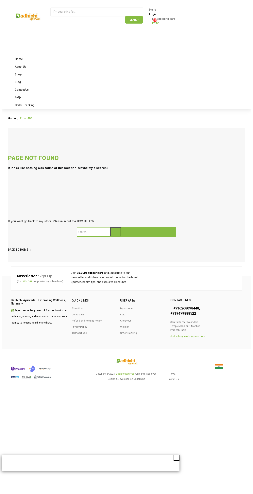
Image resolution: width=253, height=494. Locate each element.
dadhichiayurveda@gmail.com (187, 336)
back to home (19, 249)
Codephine (139, 379)
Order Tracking (25, 105)
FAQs (18, 97)
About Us (20, 66)
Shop (18, 74)
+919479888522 (183, 313)
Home (19, 59)
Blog (18, 82)
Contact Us (22, 89)
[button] (195, 21)
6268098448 (189, 308)
